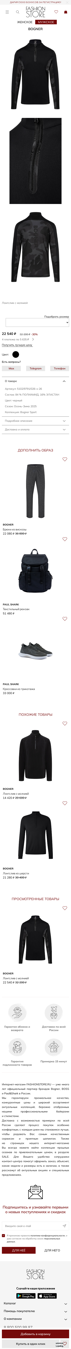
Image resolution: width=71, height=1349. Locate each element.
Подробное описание (18, 420)
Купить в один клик (30, 1344)
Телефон (60, 368)
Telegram (35, 368)
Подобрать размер (56, 316)
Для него (52, 1250)
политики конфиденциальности (47, 1235)
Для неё (18, 1250)
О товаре (11, 381)
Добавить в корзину (36, 1334)
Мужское (46, 22)
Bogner (35, 29)
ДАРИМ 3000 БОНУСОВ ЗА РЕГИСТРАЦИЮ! (35, 2)
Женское (24, 22)
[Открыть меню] (7, 12)
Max (11, 368)
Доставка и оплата (17, 429)
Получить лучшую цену (18, 344)
